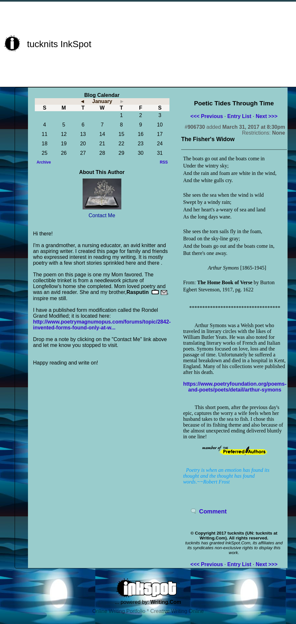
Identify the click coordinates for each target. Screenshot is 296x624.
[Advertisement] (218, 43)
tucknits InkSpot (59, 44)
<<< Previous (206, 116)
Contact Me (101, 215)
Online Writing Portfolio (118, 611)
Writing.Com (165, 602)
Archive (43, 162)
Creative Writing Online (177, 611)
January (102, 101)
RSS (164, 162)
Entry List (239, 116)
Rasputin (138, 292)
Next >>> (266, 116)
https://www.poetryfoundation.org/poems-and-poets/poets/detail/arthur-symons (235, 386)
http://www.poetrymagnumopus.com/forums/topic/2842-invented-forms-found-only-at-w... (101, 324)
